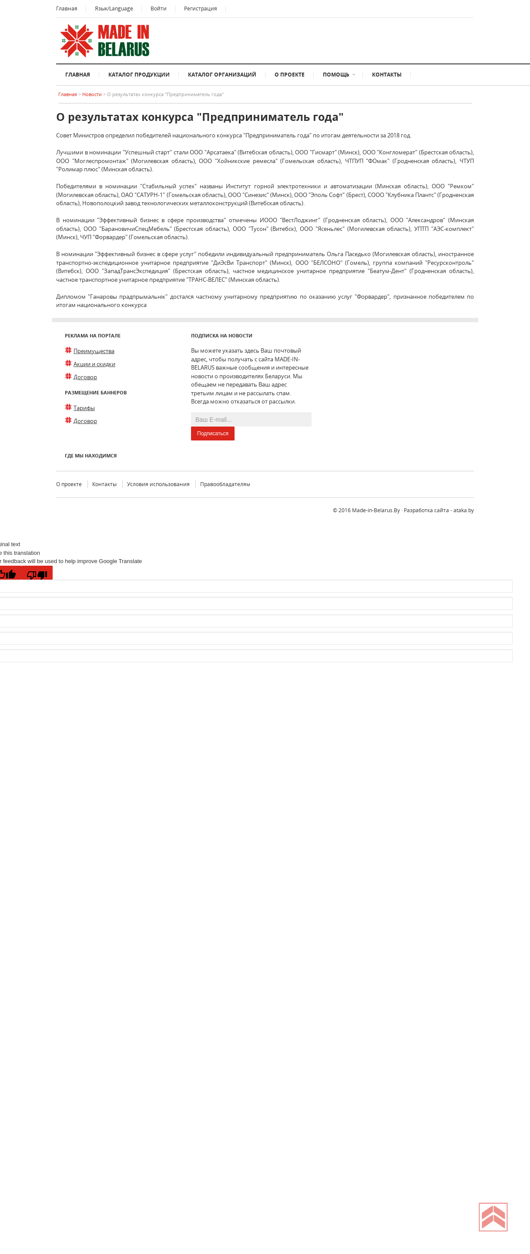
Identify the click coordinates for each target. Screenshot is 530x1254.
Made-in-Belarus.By (376, 510)
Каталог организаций (222, 74)
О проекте (290, 74)
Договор (85, 377)
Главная (66, 8)
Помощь (336, 74)
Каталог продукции (139, 74)
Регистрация (200, 8)
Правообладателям (225, 484)
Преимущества (94, 351)
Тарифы (84, 408)
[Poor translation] (37, 573)
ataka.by (463, 510)
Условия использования (158, 484)
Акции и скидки (94, 364)
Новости (92, 94)
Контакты (387, 74)
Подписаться (212, 433)
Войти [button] (159, 8)
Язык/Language (114, 8)
